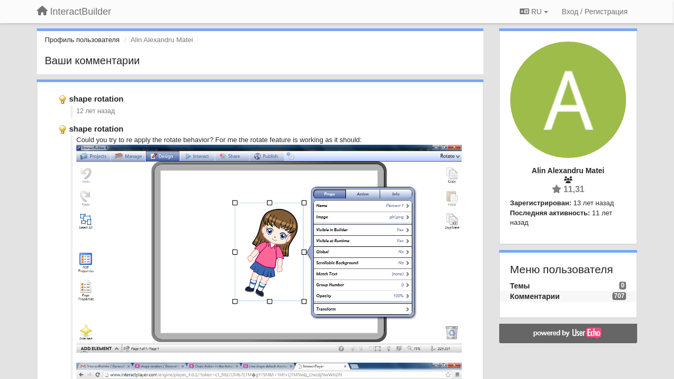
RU (534, 11)
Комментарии (535, 296)
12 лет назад (95, 111)
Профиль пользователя (82, 40)
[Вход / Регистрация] (595, 12)
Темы (520, 286)
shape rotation (96, 98)
